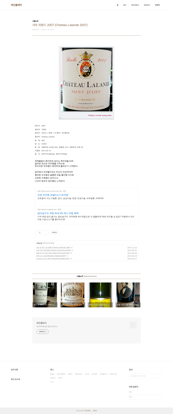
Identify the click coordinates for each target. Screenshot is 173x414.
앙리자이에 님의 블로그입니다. (47, 326)
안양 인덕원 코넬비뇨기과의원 (52, 195)
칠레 (52, 374)
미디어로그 (135, 5)
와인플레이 (16, 5)
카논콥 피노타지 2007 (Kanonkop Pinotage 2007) (52, 258)
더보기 (52, 382)
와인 (70, 374)
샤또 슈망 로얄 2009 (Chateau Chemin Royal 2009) (53, 250)
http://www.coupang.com (47, 209)
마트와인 (79, 374)
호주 (61, 378)
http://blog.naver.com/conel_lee (49, 191)
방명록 (157, 5)
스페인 (95, 374)
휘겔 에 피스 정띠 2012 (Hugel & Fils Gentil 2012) (53, 253)
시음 (87, 374)
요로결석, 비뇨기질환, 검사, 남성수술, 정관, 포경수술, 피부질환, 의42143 (70, 198)
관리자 (95, 411)
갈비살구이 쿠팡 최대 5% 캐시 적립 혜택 (58, 213)
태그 (124, 5)
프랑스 (53, 378)
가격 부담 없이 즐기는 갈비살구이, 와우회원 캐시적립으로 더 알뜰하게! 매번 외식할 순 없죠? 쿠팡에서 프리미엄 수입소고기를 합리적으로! (85, 218)
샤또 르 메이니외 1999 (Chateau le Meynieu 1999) (53, 247)
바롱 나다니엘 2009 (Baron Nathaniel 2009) (51, 256)
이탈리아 (104, 374)
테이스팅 (114, 374)
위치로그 (147, 5)
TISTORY (87, 411)
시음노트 (39, 243)
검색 (159, 376)
